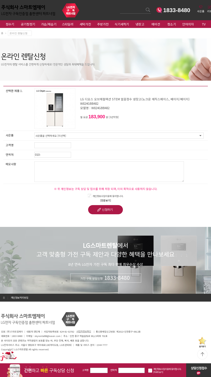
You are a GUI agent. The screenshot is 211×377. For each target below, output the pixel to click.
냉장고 (140, 24)
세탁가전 (85, 24)
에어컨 (155, 24)
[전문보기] (105, 200)
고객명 (85, 370)
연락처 (113, 370)
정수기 (10, 24)
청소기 (171, 24)
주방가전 (103, 24)
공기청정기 (28, 24)
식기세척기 (122, 24)
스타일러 (67, 24)
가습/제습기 (48, 24)
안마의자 (188, 24)
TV (204, 24)
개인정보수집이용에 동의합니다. (108, 196)
